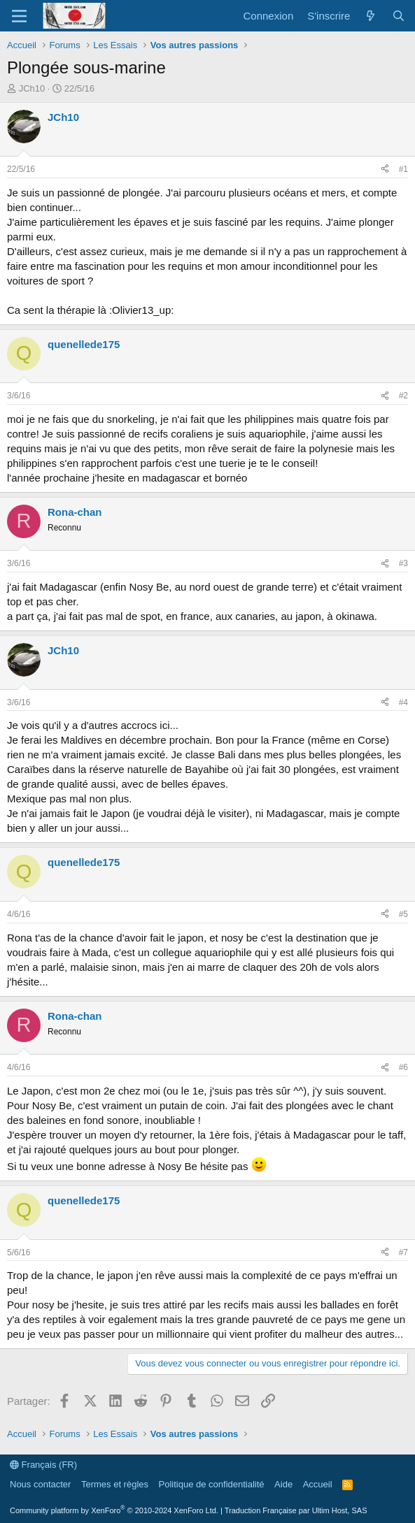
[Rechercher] (398, 16)
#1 (403, 169)
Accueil (317, 1484)
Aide (283, 1484)
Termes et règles (114, 1484)
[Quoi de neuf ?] (370, 16)
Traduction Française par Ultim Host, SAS (296, 1510)
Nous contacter (40, 1484)
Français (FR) (43, 1464)
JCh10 (32, 88)
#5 (403, 914)
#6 (403, 1067)
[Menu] (19, 16)
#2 (403, 395)
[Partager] (385, 169)
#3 (403, 563)
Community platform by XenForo (114, 1510)
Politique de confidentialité (212, 1484)
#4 (403, 702)
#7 (403, 1252)
